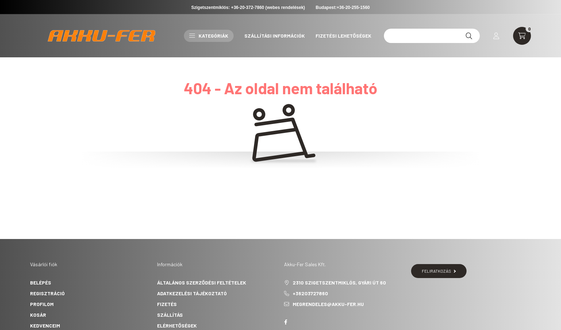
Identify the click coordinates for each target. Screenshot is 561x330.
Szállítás (170, 315)
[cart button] (522, 36)
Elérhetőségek (177, 325)
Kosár (38, 315)
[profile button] (496, 36)
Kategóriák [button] (208, 36)
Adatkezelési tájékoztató (192, 293)
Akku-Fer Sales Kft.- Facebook (285, 322)
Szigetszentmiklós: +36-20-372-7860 (227, 7)
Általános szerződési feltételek (201, 282)
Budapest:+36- (343, 7)
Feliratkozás (439, 270)
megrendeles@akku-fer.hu (328, 304)
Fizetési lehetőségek (343, 36)
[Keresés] (469, 36)
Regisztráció (47, 293)
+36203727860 (310, 293)
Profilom (42, 304)
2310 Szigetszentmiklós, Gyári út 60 (339, 282)
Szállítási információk (274, 36)
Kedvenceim (45, 325)
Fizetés (167, 304)
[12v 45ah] (432, 36)
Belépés (40, 282)
